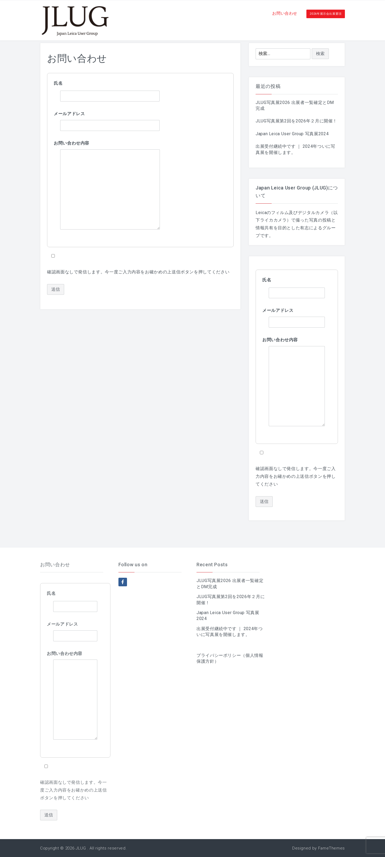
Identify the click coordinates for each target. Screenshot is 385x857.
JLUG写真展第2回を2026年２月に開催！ (296, 120)
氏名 (58, 83)
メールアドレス (69, 113)
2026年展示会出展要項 (326, 13)
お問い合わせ (284, 13)
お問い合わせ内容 (71, 143)
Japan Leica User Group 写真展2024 (292, 133)
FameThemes (331, 848)
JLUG (81, 848)
